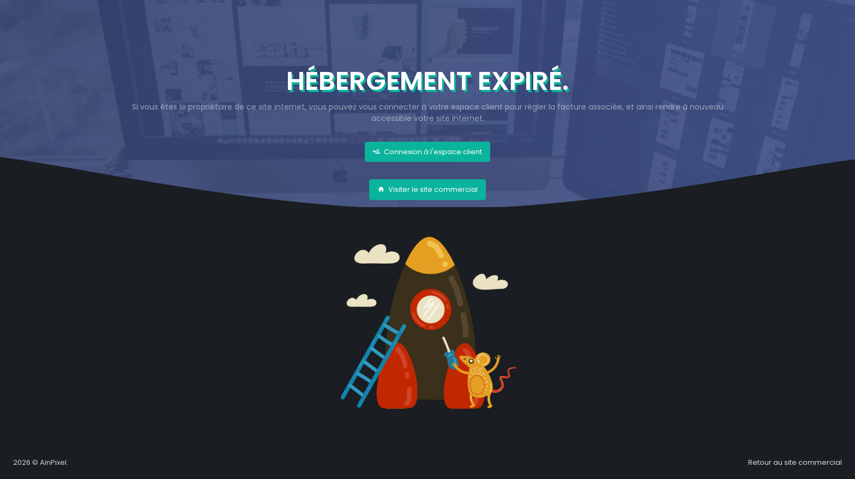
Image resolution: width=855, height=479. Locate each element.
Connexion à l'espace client (427, 152)
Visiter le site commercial (427, 189)
